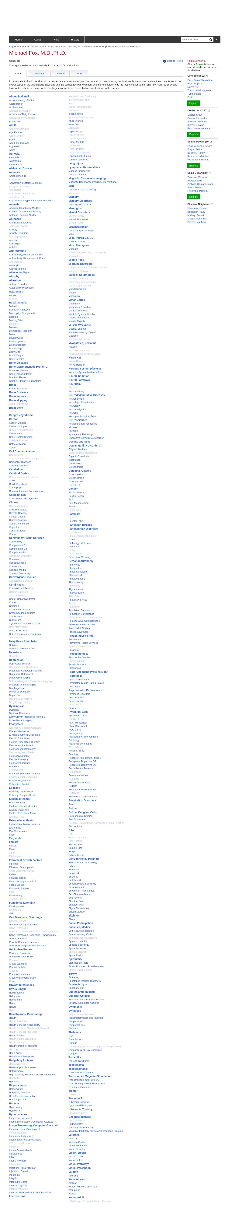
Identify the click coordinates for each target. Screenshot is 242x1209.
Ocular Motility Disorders (84, 445)
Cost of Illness (17, 595)
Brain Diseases (18, 392)
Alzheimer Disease (21, 168)
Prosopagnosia (78, 653)
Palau (71, 506)
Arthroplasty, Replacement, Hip (26, 254)
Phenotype (74, 564)
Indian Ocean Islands (20, 1150)
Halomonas (15, 996)
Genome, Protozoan (20, 953)
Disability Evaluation (20, 691)
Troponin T (75, 1098)
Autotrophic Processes (21, 287)
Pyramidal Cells (78, 711)
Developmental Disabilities (23, 667)
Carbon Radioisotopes (21, 430)
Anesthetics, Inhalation (21, 193)
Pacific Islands (76, 492)
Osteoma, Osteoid (79, 470)
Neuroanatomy (76, 391)
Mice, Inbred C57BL (80, 237)
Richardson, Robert (198, 159)
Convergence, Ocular (22, 577)
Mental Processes (78, 219)
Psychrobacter (76, 697)
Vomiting (73, 1175)
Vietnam (72, 1138)
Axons (12, 295)
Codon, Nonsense (19, 523)
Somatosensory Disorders (82, 937)
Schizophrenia (76, 855)
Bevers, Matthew (196, 222)
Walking (72, 1183)
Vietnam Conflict (77, 1142)
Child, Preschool (18, 484)
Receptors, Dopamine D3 (82, 764)
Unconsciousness (79, 1116)
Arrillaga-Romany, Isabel (200, 184)
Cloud (18, 73)
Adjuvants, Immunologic (22, 117)
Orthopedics (75, 463)
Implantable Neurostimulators (25, 1139)
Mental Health (76, 216)
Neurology (74, 405)
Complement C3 (18, 548)
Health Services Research (23, 1031)
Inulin (71, 103)
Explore (193, 103)
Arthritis (13, 247)
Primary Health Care (79, 646)
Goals (12, 981)
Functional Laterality (22, 902)
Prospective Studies (79, 657)
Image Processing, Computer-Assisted (33, 1125)
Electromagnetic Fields (21, 752)
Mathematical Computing (82, 189)
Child (12, 480)
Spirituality (75, 959)
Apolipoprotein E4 (19, 236)
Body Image (15, 348)
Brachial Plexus (17, 377)
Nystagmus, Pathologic (81, 434)
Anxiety (13, 229)
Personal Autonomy (80, 560)
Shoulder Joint (76, 901)
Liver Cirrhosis (76, 149)
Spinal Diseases (77, 948)
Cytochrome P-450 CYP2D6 (24, 623)
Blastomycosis (17, 341)
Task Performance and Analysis (85, 1017)
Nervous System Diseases (84, 368)
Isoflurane (73, 110)
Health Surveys (17, 1042)
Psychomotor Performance (85, 690)
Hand (12, 1003)
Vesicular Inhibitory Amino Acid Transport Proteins (95, 1131)
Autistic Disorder (18, 284)
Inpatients (14, 1174)
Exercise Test (16, 816)
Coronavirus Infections (21, 588)
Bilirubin (13, 316)
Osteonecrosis (76, 477)
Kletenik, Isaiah (195, 125)
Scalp (71, 851)
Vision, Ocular (77, 1152)
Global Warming (18, 963)
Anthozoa (15, 218)
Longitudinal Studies (79, 156)
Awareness (16, 291)
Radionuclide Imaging (80, 743)
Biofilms (13, 323)
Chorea (13, 502)
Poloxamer (74, 606)
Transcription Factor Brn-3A (83, 1079)
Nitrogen (73, 430)
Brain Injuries (17, 396)
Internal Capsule (18, 1185)
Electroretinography (19, 763)
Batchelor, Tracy (196, 211)
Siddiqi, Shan (194, 114)
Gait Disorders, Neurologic (26, 917)
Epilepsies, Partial (19, 784)
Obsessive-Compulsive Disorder (86, 437)
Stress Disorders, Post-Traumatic (86, 966)
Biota (12, 334)
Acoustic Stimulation (20, 110)
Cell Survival (16, 455)
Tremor (72, 1090)
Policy (71, 603)
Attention (15, 280)
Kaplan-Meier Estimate (80, 117)
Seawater (73, 869)
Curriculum (15, 620)
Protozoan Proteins (78, 679)
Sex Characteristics (79, 894)
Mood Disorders (77, 289)
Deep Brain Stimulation (23, 641)
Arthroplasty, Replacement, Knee (27, 258)
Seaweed (73, 873)
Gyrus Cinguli (17, 988)
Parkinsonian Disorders (83, 528)
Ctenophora (15, 616)
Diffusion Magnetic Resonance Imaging (30, 681)
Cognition (14, 527)
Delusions (15, 652)
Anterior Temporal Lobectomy (25, 211)
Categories (38, 73)
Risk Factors (75, 840)
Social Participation (80, 923)
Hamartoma (15, 999)
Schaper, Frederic (197, 121)
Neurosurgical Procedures (82, 423)
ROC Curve (74, 729)
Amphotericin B (17, 175)
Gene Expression (18, 928)
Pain (70, 499)
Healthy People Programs (23, 1045)
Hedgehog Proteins (21, 1060)
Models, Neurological (81, 274)
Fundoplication (17, 906)
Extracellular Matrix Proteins (24, 824)
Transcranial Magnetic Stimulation (89, 1076)
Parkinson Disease (80, 524)
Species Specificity (78, 944)
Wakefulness (76, 1179)
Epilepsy (14, 787)
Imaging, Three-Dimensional (24, 1129)
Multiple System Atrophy (81, 314)
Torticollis (74, 1057)
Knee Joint (74, 124)
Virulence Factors (78, 1145)
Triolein (72, 1094)
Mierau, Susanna (196, 218)
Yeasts (72, 1193)
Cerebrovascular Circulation (24, 477)
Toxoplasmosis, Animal (80, 1072)
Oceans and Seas (79, 441)
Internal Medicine (18, 1188)
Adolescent (15, 121)
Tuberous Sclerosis (78, 1102)
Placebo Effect (76, 592)
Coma (12, 534)
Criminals (14, 605)
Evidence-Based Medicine (23, 806)
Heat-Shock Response (21, 1056)
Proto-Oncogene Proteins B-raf (87, 671)
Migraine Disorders (80, 263)
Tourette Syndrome (78, 1061)
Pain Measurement (78, 503)
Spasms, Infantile (77, 941)
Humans (14, 1103)
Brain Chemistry (17, 388)
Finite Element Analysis (21, 870)
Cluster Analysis (17, 520)
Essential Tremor (19, 798)
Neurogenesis (76, 398)
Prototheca (75, 675)
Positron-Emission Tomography (85, 617)
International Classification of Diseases (30, 1192)
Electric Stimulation (19, 738)
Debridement (16, 637)
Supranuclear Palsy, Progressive (86, 999)
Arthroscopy (15, 261)
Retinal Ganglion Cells (82, 812)
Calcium (13, 411)
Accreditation (16, 103)
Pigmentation (75, 589)
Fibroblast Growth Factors (25, 860)
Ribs (71, 830)
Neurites (73, 387)
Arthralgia (14, 243)
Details (79, 73)
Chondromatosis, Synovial (23, 498)
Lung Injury (75, 163)
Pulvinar (72, 708)
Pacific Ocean (76, 496)
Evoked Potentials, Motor (22, 813)
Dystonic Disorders (19, 713)
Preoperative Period (80, 635)
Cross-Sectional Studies (22, 613)
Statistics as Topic (78, 962)
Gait (11, 913)
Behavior (14, 306)
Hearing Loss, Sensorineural (24, 1049)
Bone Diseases (18, 362)
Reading (73, 754)
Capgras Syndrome (21, 415)
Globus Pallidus (17, 967)
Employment (16, 770)
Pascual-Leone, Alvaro (199, 128)
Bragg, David (194, 180)
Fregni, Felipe (194, 149)
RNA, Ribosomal (77, 726)
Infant (12, 1157)
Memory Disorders (80, 200)
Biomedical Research (20, 330)
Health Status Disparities (22, 1038)
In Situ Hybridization (20, 1143)
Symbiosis (75, 1006)
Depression (16, 659)
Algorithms (15, 160)
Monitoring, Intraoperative (82, 282)
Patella (72, 539)
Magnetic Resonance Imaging (87, 178)
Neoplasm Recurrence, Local (84, 353)
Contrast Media (17, 569)
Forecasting (15, 895)
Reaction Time (76, 750)
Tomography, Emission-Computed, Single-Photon (95, 1046)
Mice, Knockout (76, 241)
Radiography (75, 733)
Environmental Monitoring (23, 777)
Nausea (72, 346)
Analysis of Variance (20, 186)
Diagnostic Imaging (19, 677)
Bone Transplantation (20, 374)
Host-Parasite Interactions (23, 1096)
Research (73, 792)
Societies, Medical (79, 927)
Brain (12, 384)
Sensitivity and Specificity (82, 883)
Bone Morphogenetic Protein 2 (28, 366)
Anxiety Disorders (18, 233)
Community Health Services (26, 537)
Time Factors (75, 1039)
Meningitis (74, 208)
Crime (12, 602)
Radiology (73, 740)
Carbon (13, 419)
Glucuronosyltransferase (22, 977)
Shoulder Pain (76, 904)
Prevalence (74, 639)
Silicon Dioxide (76, 911)
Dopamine (14, 695)
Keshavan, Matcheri (198, 156)
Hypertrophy (15, 1107)
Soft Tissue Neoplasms (81, 930)
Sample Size (75, 847)
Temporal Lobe (76, 1025)
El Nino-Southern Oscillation (24, 734)
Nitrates (72, 427)
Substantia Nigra (77, 984)
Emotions (14, 766)
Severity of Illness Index (81, 890)
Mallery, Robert (195, 215)
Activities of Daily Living (22, 114)
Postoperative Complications (84, 620)
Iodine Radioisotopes (79, 106)
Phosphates (74, 568)
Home (18, 39)
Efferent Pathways (19, 731)
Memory (73, 196)
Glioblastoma (16, 960)
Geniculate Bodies (20, 949)
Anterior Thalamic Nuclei (22, 215)
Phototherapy (75, 582)
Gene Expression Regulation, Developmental (33, 931)
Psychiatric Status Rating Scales (86, 683)
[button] (215, 39)
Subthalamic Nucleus (81, 991)
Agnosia (14, 153)
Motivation (74, 296)
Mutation (73, 335)
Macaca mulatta (77, 174)
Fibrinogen (15, 856)
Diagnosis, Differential (21, 674)
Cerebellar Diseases (20, 462)
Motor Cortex (76, 299)
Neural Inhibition (78, 375)
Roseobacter (75, 844)
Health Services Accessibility (24, 1024)
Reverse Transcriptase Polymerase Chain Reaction (96, 823)
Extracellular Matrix (21, 820)
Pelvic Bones (75, 553)
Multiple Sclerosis (78, 310)
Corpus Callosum (18, 591)
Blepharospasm (17, 344)
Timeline (60, 73)
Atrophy (14, 276)
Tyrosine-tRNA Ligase (80, 1105)
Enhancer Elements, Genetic (24, 773)
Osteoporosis (75, 481)
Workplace (74, 1190)
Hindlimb (14, 1078)
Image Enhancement (20, 1118)
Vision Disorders (77, 1149)
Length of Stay (76, 135)
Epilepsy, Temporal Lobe (22, 795)
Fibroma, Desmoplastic (21, 867)
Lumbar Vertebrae (78, 159)
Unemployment (76, 1120)
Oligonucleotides (77, 449)
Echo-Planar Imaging (20, 720)
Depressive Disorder (20, 663)
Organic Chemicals (78, 456)
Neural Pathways (79, 379)
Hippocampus (18, 1085)
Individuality (15, 1153)
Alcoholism (15, 157)
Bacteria (13, 298)
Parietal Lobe (75, 521)
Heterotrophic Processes (22, 1067)
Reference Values (78, 775)
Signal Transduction (79, 908)
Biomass (14, 327)
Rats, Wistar (75, 747)
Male (71, 185)
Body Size (14, 351)
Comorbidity (15, 541)
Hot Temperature (18, 1099)
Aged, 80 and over (19, 143)
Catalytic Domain (18, 440)
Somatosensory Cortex (80, 934)
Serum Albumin (76, 887)
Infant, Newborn (17, 1160)
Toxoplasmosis (78, 1068)
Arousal (13, 240)
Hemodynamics (17, 1064)
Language (73, 127)
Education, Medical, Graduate (25, 727)
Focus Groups (17, 884)
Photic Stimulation (78, 571)
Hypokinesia (15, 1110)
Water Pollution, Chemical (82, 1186)
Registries (73, 778)
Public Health (75, 704)
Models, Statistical (78, 278)
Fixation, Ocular (17, 877)
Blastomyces (16, 337)
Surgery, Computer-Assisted (83, 1002)
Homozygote (16, 1089)
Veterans (73, 1134)
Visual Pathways (78, 1163)
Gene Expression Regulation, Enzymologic (32, 935)
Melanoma (74, 193)
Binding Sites (16, 320)
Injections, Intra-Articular (22, 1167)
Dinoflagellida (16, 688)
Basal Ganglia (18, 302)
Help (56, 39)
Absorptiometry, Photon (22, 100)
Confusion (14, 559)
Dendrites (14, 656)
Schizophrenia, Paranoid (83, 858)
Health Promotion (18, 1021)
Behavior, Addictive (19, 309)
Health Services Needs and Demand (29, 1028)
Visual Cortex (75, 1156)
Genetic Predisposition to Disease (27, 945)
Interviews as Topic (78, 99)
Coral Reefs (16, 584)
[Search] (195, 39)
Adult (12, 125)
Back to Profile (173, 61)
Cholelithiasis (17, 494)
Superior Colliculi (79, 995)
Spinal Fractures (77, 951)
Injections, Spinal (18, 1171)
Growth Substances (21, 984)
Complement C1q (18, 545)
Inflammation (16, 1164)
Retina (72, 808)
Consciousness (17, 562)
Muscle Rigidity (76, 321)
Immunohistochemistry (21, 1136)
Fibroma (13, 863)
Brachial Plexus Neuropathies (25, 381)
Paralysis (74, 513)
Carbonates (15, 433)
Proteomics (74, 668)
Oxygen (73, 488)
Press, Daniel (194, 187)
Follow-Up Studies (19, 888)
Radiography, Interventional (83, 736)
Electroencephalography (22, 749)
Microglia (73, 248)
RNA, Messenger (77, 722)
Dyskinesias (16, 706)
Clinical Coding (17, 516)
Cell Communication (22, 451)
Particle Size (75, 532)
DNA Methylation (18, 627)
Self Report (74, 880)
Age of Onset (16, 135)
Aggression (15, 146)
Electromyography (19, 756)
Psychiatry (74, 686)
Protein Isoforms (77, 664)
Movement (74, 303)
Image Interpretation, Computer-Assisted (31, 1121)
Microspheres (75, 256)
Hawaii (12, 1006)
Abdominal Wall (19, 96)
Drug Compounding (19, 702)
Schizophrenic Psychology (82, 862)
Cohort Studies (17, 530)
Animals (14, 204)
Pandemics (74, 510)
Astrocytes (15, 265)
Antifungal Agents (18, 226)
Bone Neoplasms (18, 370)
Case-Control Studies (21, 437)
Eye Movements (18, 831)
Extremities (15, 827)
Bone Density (16, 359)
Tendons (73, 1028)
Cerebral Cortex (19, 473)
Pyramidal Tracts (77, 715)
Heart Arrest (15, 1053)
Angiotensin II (16, 197)
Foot (11, 891)
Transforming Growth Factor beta (86, 1083)
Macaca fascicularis (79, 171)
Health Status (16, 1035)
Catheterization (17, 444)
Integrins (14, 1178)
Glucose (13, 970)
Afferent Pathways (19, 128)
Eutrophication (17, 802)
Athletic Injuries (17, 268)
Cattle (12, 447)
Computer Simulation (20, 555)
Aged (12, 139)
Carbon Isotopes (18, 426)
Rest (71, 804)
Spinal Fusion (75, 955)
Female (13, 841)
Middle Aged (76, 259)
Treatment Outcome (79, 1087)
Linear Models (76, 142)
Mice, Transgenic (79, 245)
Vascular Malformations (81, 1127)
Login (12, 46)
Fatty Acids (15, 838)
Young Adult (76, 1197)
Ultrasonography (77, 1113)
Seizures (73, 876)
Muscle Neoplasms (78, 317)
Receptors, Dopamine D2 (82, 761)
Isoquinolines (75, 113)
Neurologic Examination (81, 402)
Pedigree (73, 550)
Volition (73, 1171)
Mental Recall (75, 223)
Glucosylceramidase (20, 974)
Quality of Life (76, 719)
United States (75, 1124)
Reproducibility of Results (82, 789)
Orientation (74, 459)
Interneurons (17, 1196)
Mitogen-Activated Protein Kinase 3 (87, 267)
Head (12, 1010)
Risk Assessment (77, 837)
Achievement (16, 107)
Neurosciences (77, 420)
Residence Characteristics (82, 796)
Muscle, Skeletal (77, 328)
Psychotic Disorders (79, 693)
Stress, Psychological (80, 970)
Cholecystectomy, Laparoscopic (26, 491)
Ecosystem (16, 724)
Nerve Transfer (76, 364)
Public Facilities (76, 701)
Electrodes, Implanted (21, 745)
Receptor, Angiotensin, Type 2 (84, 757)
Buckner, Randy (196, 152)
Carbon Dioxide (17, 422)
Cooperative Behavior (21, 580)
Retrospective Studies (80, 816)
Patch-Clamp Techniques (82, 535)
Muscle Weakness (79, 325)
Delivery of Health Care (21, 648)
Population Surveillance (81, 613)
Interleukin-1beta (18, 1181)
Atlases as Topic (19, 272)
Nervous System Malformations (85, 372)
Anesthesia (15, 189)
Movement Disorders (79, 307)
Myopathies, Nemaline (82, 343)
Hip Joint (14, 1081)
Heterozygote (16, 1071)
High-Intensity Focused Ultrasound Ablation (32, 1074)
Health (12, 1017)
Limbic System (76, 138)
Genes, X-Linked (18, 938)
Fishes (12, 874)
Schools (72, 866)
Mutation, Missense (79, 339)
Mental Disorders (79, 212)
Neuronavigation (77, 409)
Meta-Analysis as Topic (81, 230)
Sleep (71, 919)
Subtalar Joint (76, 987)
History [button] (75, 39)
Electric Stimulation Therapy (24, 742)
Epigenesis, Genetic (20, 780)
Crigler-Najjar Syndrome (22, 598)
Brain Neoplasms (18, 403)
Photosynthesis (76, 578)
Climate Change (18, 513)
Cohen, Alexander (197, 118)
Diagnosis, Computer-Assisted (25, 670)
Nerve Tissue (75, 361)
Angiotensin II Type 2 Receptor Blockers (31, 200)
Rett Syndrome (76, 819)
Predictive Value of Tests (81, 624)
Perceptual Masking (79, 557)
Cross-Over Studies (19, 609)
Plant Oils (73, 596)
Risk (70, 833)
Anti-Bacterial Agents (20, 222)
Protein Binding (76, 661)
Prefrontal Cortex (79, 628)
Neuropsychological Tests (82, 416)
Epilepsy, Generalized (21, 791)
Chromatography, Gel (20, 506)
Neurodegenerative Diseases (86, 395)
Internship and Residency (82, 96)
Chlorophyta (15, 487)
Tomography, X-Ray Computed (85, 1050)
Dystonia (14, 709)
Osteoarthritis (75, 466)
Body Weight (16, 355)
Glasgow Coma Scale (21, 956)
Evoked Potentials (19, 809)
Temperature (75, 1021)
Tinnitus (72, 1043)
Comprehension (17, 552)
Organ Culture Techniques (82, 452)
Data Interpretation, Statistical (25, 634)
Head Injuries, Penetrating (25, 1014)
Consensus (15, 566)
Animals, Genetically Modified (25, 208)
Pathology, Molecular (79, 543)
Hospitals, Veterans (19, 1092)
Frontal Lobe (16, 899)
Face (12, 834)
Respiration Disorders (82, 800)
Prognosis (73, 650)
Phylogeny (74, 585)
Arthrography (17, 250)
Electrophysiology (18, 759)
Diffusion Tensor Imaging (22, 684)
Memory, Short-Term (79, 204)
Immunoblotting (17, 1132)
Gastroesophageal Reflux (23, 924)
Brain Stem (16, 407)
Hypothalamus (18, 1114)
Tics (70, 1036)
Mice (71, 234)
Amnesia (14, 172)
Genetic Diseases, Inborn (23, 942)
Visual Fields (75, 1160)
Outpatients (74, 485)
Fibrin (12, 852)
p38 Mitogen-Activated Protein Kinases (89, 1201)
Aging (12, 150)
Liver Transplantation (79, 152)
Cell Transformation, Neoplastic (26, 458)
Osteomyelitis (75, 474)
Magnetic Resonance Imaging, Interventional (92, 181)
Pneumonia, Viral (77, 599)
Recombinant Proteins (80, 768)
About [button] (37, 39)
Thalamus (74, 1032)
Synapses (74, 1010)
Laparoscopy (75, 131)
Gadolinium (15, 910)
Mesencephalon (78, 226)
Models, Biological (78, 271)
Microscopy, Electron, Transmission (87, 252)
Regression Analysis (79, 782)
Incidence (14, 1146)
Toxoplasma (76, 1064)
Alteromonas (16, 164)
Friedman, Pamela (197, 190)
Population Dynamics (80, 610)
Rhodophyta (75, 826)
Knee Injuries (75, 120)
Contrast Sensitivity (19, 573)
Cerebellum (16, 469)
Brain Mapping (18, 400)
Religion (72, 785)
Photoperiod (75, 575)
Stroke (72, 973)
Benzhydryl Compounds (22, 313)
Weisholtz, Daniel (196, 208)
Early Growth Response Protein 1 (27, 716)
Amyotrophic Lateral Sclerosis (25, 182)
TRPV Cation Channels (81, 1014)
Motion (72, 292)
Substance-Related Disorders (84, 980)
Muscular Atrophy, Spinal (81, 332)
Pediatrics (73, 546)
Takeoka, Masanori (197, 177)
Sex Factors (74, 897)
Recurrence (74, 771)
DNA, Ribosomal (18, 630)
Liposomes (74, 145)
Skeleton (73, 915)
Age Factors (15, 132)
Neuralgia (74, 383)
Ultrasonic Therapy (80, 1109)
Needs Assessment (78, 350)
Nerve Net (74, 357)
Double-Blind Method (20, 698)
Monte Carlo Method (79, 285)
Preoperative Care (78, 631)
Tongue (72, 1053)
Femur (12, 845)
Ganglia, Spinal (17, 921)
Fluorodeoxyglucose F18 (22, 881)
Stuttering (73, 977)
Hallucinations (16, 992)
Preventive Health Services (83, 642)
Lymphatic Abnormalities (84, 167)
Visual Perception (79, 1167)
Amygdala (14, 179)
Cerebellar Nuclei (18, 465)
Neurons (73, 412)
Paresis (72, 517)
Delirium (13, 645)
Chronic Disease (18, 509)
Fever (12, 849)
